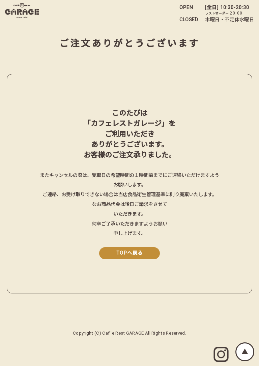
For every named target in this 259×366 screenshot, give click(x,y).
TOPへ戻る (129, 253)
